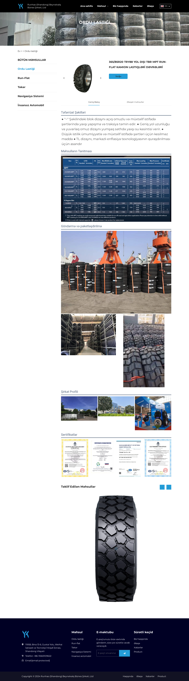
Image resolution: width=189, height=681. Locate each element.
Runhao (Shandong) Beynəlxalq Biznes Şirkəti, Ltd (44, 6)
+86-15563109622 (42, 656)
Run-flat (24, 78)
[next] (101, 78)
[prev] (64, 78)
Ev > (20, 51)
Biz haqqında (120, 6)
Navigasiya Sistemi (31, 96)
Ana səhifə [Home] (86, 6)
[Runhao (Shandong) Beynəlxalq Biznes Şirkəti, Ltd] (20, 6)
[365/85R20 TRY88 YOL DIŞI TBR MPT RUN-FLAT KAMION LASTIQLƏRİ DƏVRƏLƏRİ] (82, 78)
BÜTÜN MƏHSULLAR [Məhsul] (32, 59)
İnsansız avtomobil (31, 105)
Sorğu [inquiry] (118, 76)
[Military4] (116, 549)
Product (138, 652)
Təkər (21, 87)
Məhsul (101, 6)
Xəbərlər (138, 6)
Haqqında (128, 676)
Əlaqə (150, 6)
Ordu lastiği (31, 51)
